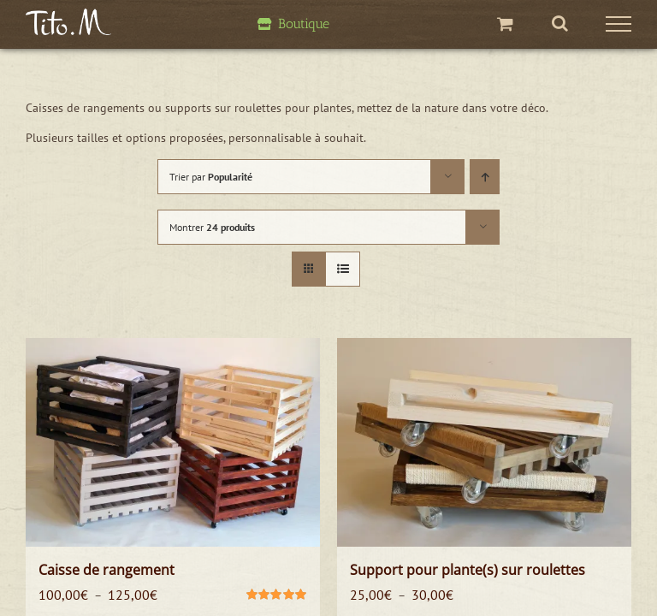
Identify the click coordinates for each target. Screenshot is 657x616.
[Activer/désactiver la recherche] (560, 23)
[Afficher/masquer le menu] (619, 24)
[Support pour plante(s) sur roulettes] (484, 442)
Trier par (210, 176)
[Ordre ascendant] (485, 176)
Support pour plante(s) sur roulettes (467, 569)
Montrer (212, 227)
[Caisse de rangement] (173, 442)
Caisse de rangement (106, 569)
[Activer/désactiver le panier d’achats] (505, 24)
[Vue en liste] (342, 269)
